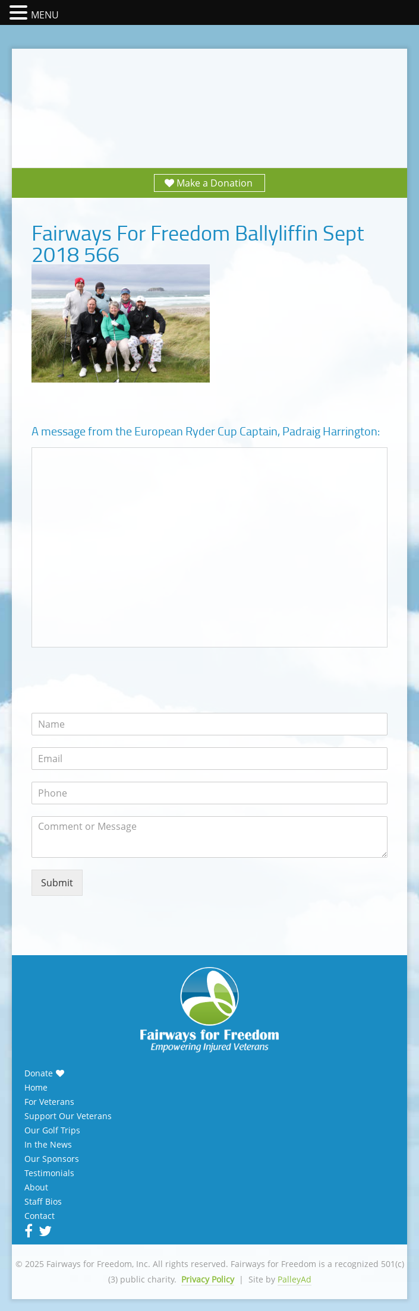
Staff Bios (43, 1201)
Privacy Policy (207, 1279)
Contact (39, 1216)
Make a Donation (215, 182)
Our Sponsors (51, 1159)
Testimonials (49, 1173)
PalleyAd (294, 1279)
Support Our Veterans (68, 1116)
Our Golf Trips (52, 1130)
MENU (45, 14)
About (36, 1187)
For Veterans (49, 1102)
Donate (38, 1073)
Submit (57, 882)
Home (36, 1087)
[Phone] (209, 793)
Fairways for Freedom (210, 96)
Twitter (44, 1230)
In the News (48, 1144)
